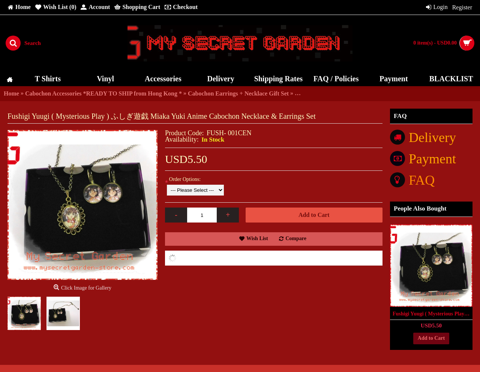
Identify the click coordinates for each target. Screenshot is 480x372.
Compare (295, 238)
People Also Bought (420, 208)
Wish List (257, 238)
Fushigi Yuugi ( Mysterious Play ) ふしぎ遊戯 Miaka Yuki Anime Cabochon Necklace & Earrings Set (432, 314)
